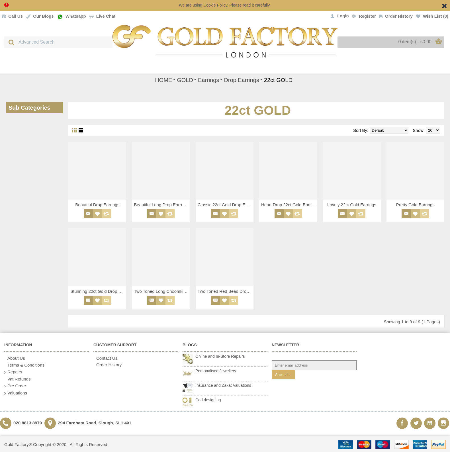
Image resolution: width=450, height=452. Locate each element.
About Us (14, 358)
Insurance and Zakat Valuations (223, 385)
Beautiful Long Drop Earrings (161, 204)
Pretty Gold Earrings (415, 204)
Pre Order (15, 386)
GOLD (185, 80)
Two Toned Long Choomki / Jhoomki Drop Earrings (162, 291)
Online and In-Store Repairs (220, 356)
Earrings (208, 80)
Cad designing (208, 400)
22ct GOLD (278, 80)
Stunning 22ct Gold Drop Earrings (98, 291)
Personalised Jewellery (215, 371)
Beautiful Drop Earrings (97, 204)
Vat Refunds (17, 379)
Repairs (13, 372)
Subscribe (283, 375)
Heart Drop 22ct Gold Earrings (289, 204)
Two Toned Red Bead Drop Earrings (225, 291)
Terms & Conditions (24, 365)
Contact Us (105, 358)
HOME (163, 80)
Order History (107, 364)
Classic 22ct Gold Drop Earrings (225, 204)
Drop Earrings (241, 80)
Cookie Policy (215, 5)
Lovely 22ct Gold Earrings (351, 204)
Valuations (15, 393)
